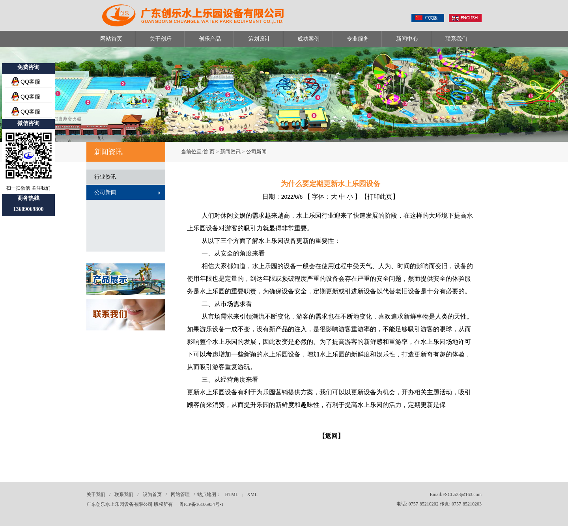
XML (252, 494)
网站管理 (180, 494)
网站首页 (111, 39)
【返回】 (331, 436)
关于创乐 (160, 39)
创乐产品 (210, 39)
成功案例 (308, 39)
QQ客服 (30, 81)
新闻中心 (407, 39)
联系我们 (456, 39)
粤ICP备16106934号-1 (201, 504)
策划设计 (259, 39)
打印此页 (379, 196)
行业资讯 (105, 177)
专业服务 (358, 39)
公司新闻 (105, 192)
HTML (231, 494)
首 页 (209, 152)
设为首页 (152, 494)
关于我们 (95, 494)
